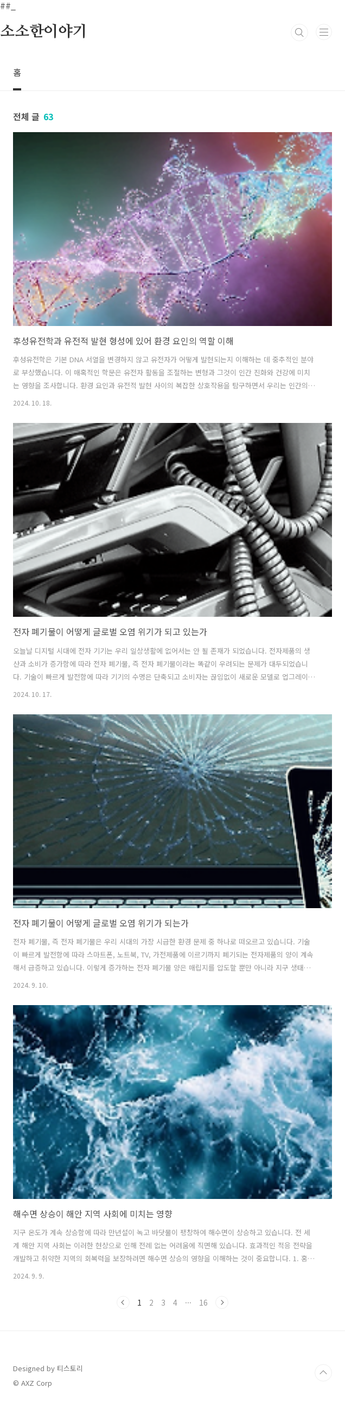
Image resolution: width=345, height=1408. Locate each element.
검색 (299, 32)
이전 (123, 1302)
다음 (221, 1302)
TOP (323, 1372)
